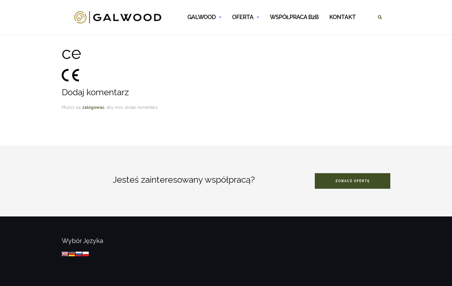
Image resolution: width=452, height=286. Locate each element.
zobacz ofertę (352, 181)
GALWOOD (201, 17)
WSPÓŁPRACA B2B (294, 17)
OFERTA (242, 17)
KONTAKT (342, 17)
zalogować (93, 107)
